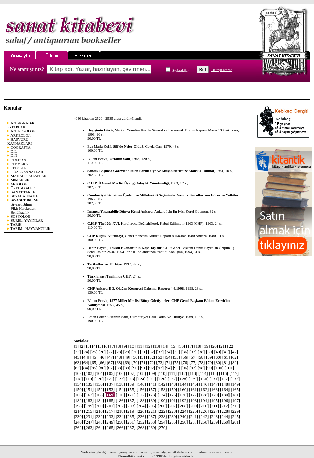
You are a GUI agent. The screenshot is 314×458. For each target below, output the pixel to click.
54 (168, 357)
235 (131, 416)
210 (204, 405)
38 (201, 351)
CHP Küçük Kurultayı (105, 236)
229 (235, 411)
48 (118, 357)
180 (225, 394)
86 (102, 367)
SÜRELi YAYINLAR (27, 220)
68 (118, 362)
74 (168, 362)
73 (160, 362)
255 (172, 422)
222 (162, 411)
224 (183, 411)
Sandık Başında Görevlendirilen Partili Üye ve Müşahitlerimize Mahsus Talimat (150, 171)
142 (162, 384)
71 (143, 362)
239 (172, 416)
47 (110, 357)
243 (214, 416)
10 (132, 346)
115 (213, 373)
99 (209, 367)
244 (225, 416)
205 (151, 405)
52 (151, 357)
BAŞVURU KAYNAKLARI (19, 141)
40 (217, 351)
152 (99, 389)
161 (193, 389)
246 (78, 422)
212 (225, 405)
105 (110, 373)
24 (85, 351)
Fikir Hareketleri (23, 208)
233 (110, 416)
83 (77, 367)
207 (172, 405)
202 (120, 405)
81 (226, 362)
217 (110, 411)
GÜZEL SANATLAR (27, 172)
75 (176, 362)
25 (94, 351)
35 (176, 351)
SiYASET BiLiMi (25, 200)
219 (131, 411)
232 (99, 416)
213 (235, 405)
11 (140, 346)
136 (99, 384)
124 (141, 378)
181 (235, 394)
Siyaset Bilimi (21, 204)
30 (135, 351)
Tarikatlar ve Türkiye (104, 264)
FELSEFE (18, 168)
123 (130, 378)
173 (151, 394)
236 (141, 416)
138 (120, 384)
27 (110, 351)
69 (127, 362)
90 (135, 367)
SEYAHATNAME (24, 196)
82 (234, 362)
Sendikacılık (20, 212)
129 (193, 378)
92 (151, 367)
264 (99, 427)
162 (204, 389)
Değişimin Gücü (100, 130)
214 (78, 411)
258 (204, 422)
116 (223, 373)
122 (120, 378)
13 (156, 346)
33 (160, 351)
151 (89, 389)
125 (151, 378)
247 (89, 422)
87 (110, 367)
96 (185, 367)
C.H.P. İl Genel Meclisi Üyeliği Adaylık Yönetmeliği (128, 183)
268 (141, 427)
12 (148, 346)
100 (218, 367)
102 (78, 373)
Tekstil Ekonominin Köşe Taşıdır (136, 248)
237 (151, 416)
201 (110, 405)
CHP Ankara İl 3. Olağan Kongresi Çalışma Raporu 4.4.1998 (135, 288)
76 (185, 362)
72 (151, 362)
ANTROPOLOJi (22, 131)
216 (99, 411)
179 (214, 394)
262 (78, 427)
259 (214, 422)
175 (172, 394)
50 (135, 357)
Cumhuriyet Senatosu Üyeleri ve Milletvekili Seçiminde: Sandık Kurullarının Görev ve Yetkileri (163, 195)
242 (204, 416)
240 (183, 416)
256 (183, 422)
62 (234, 357)
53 (160, 357)
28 (118, 351)
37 (193, 351)
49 (127, 357)
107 (131, 373)
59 (209, 357)
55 (176, 357)
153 (110, 389)
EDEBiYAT (19, 160)
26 (102, 351)
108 (141, 373)
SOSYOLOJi (20, 216)
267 (131, 427)
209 (193, 405)
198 (78, 405)
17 (189, 346)
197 (235, 400)
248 (99, 422)
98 (201, 367)
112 (182, 373)
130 (203, 378)
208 (183, 405)
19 (206, 346)
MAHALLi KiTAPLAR (29, 176)
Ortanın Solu (120, 158)
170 (120, 394)
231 (89, 416)
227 (214, 411)
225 (193, 411)
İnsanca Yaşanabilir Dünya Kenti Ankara (120, 211)
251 (131, 422)
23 (77, 351)
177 (193, 394)
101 (229, 367)
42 (234, 351)
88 (118, 367)
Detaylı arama (221, 70)
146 (204, 384)
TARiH (15, 224)
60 (217, 357)
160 (183, 389)
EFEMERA (19, 164)
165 (235, 389)
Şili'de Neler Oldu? (128, 146)
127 (172, 378)
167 (89, 394)
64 (85, 362)
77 (193, 362)
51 (143, 357)
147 (214, 384)
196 (225, 400)
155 (131, 389)
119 (88, 378)
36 (185, 351)
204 (141, 405)
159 (172, 389)
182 (78, 400)
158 (162, 389)
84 (85, 367)
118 (78, 378)
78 (201, 362)
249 (110, 422)
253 (151, 422)
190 (162, 400)
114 (203, 373)
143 (172, 384)
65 (94, 362)
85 (94, 367)
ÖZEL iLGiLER (23, 188)
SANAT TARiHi (23, 192)
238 (162, 416)
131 (214, 378)
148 (225, 384)
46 (102, 357)
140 (141, 384)
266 (120, 427)
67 (110, 362)
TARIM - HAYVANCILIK (30, 228)
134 (78, 384)
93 (160, 367)
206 (162, 405)
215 (89, 411)
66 (102, 362)
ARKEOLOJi (20, 135)
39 (209, 351)
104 (99, 373)
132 (224, 378)
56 (185, 357)
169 (110, 394)
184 (99, 400)
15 (173, 346)
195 (214, 400)
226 (204, 411)
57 (193, 357)
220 (141, 411)
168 (99, 394)
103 (89, 373)
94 (168, 367)
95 (176, 367)
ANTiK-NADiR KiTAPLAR (20, 125)
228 (225, 411)
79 (209, 362)
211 (214, 405)
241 (193, 416)
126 (162, 378)
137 (110, 384)
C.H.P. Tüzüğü (99, 223)
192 (183, 400)
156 (141, 389)
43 (77, 357)
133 (235, 378)
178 (204, 394)
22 (231, 346)
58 (201, 357)
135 (89, 384)
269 (151, 427)
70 (135, 362)
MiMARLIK (20, 180)
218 (120, 411)
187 (131, 400)
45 (94, 357)
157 (151, 389)
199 (89, 405)
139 (131, 384)
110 (162, 373)
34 (168, 351)
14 (165, 346)
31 (143, 351)
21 (222, 346)
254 (162, 422)
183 (89, 400)
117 (234, 373)
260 (225, 422)
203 (131, 405)
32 (151, 351)
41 (226, 351)
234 (120, 416)
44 (85, 357)
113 (192, 373)
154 (120, 389)
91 (143, 367)
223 (172, 411)
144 (183, 384)
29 (127, 351)
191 (172, 400)
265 (110, 427)
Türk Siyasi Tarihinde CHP (109, 276)
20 (214, 346)
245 (235, 416)
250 (120, 422)
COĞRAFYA (21, 147)
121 (109, 378)
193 (193, 400)
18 (197, 346)
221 (151, 411)
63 (77, 362)
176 (183, 394)
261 (235, 422)
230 (78, 416)
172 (141, 394)
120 (99, 378)
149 (235, 384)
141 (151, 384)
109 (151, 373)
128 (182, 378)
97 (193, 367)
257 (193, 422)
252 (141, 422)
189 (151, 400)
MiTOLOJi (19, 184)
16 (181, 346)
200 (99, 405)
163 (214, 389)
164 (225, 389)
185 (110, 400)
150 (78, 389)
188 (141, 400)
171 (131, 394)
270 (162, 427)
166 (78, 394)
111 (172, 373)
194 (204, 400)
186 (120, 400)
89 (127, 367)
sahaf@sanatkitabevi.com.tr (177, 452)
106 (120, 373)
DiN (14, 155)
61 (226, 357)
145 (193, 384)
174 (162, 394)
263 (89, 427)
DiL (14, 151)
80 (217, 362)
